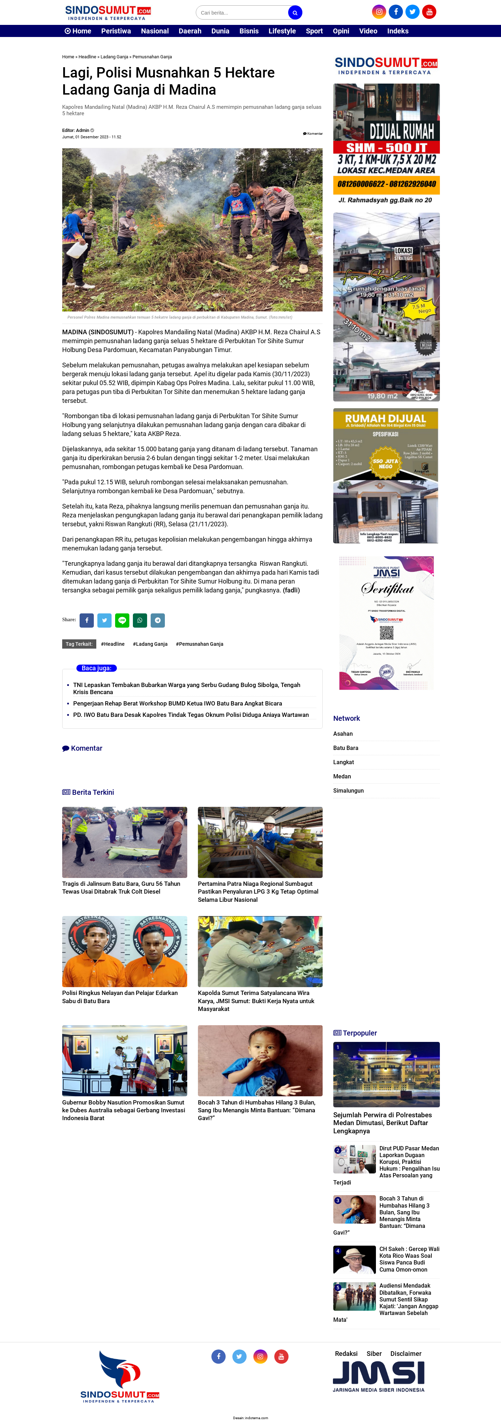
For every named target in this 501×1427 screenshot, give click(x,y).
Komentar (313, 133)
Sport (314, 31)
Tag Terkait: (79, 644)
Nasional (155, 31)
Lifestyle (282, 31)
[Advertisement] (386, 910)
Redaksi (346, 1353)
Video (368, 31)
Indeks (398, 31)
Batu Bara (346, 748)
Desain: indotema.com (250, 1418)
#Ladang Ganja (150, 644)
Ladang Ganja (114, 56)
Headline (87, 56)
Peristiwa (116, 31)
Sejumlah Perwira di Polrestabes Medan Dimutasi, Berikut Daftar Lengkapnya (382, 1123)
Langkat (343, 762)
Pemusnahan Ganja (152, 56)
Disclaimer (405, 1353)
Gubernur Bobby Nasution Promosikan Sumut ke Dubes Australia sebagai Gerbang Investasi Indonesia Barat (123, 1110)
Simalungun (348, 790)
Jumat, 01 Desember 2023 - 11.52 (91, 137)
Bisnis (249, 31)
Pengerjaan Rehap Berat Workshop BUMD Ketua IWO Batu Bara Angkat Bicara (177, 703)
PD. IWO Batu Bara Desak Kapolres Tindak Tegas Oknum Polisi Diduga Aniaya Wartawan (191, 714)
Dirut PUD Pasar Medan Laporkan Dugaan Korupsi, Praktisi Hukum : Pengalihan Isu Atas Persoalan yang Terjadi (386, 1165)
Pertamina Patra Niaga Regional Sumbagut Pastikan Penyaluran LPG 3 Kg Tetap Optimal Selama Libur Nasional (258, 891)
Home (78, 31)
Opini (341, 31)
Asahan (343, 733)
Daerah (190, 31)
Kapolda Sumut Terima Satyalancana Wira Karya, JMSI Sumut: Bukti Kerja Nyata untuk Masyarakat (256, 1000)
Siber (374, 1353)
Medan (342, 776)
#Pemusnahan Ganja (199, 644)
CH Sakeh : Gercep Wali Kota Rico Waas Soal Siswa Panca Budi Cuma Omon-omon (409, 1259)
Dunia (220, 31)
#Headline (113, 644)
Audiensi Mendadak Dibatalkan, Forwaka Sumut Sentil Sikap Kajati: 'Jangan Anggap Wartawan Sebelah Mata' (385, 1302)
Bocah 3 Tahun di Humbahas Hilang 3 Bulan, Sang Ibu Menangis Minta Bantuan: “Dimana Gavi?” (257, 1110)
